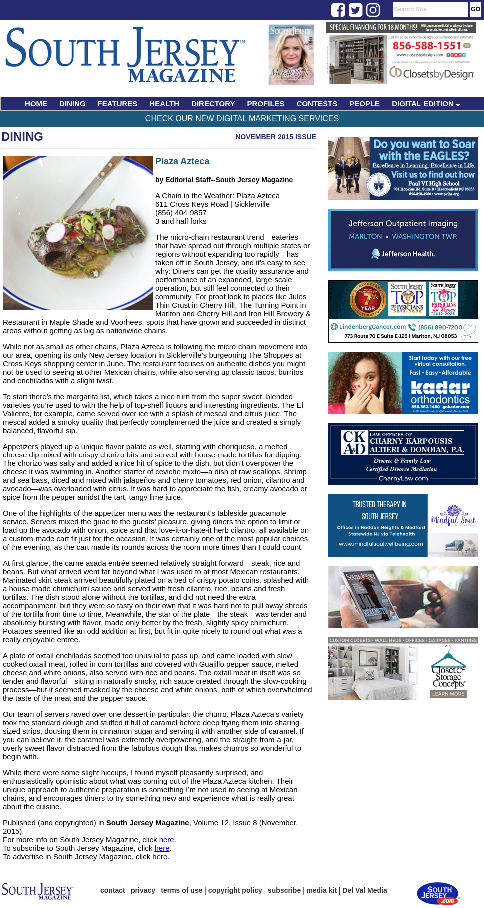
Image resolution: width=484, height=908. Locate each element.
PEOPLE (364, 103)
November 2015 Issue (275, 137)
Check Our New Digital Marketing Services (242, 118)
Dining (22, 136)
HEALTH (164, 103)
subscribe (284, 890)
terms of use (181, 890)
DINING (72, 103)
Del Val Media (364, 890)
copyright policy (235, 890)
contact (112, 890)
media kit (321, 890)
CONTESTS (317, 103)
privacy (143, 890)
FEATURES (118, 103)
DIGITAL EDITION (426, 103)
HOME (36, 103)
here (166, 839)
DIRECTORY (213, 103)
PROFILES (266, 103)
